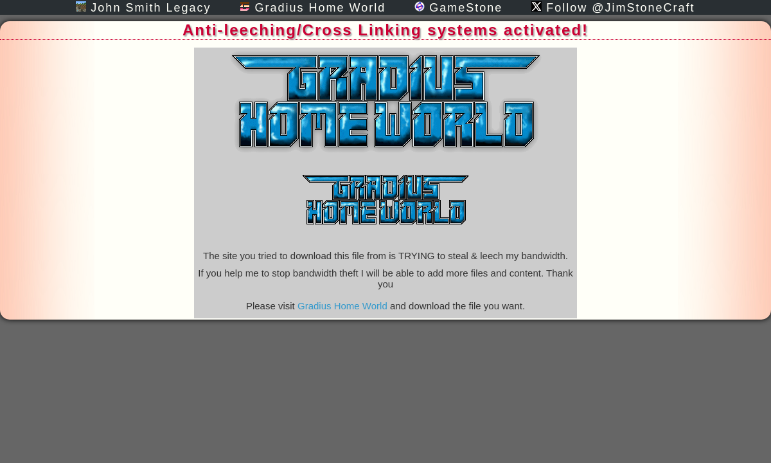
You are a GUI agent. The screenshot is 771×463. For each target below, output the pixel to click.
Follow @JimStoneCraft (613, 7)
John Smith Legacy (143, 7)
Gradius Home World (313, 7)
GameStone (458, 7)
